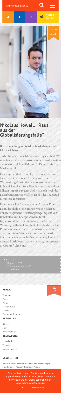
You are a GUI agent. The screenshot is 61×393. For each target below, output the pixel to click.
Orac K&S (21, 5)
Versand (6, 345)
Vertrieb (6, 303)
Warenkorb (7, 342)
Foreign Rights (8, 307)
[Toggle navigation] (52, 5)
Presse (5, 299)
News (4, 328)
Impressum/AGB (9, 349)
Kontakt (5, 311)
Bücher (5, 324)
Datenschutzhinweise (11, 314)
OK (22, 387)
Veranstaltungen (9, 332)
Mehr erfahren (38, 387)
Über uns (6, 295)
